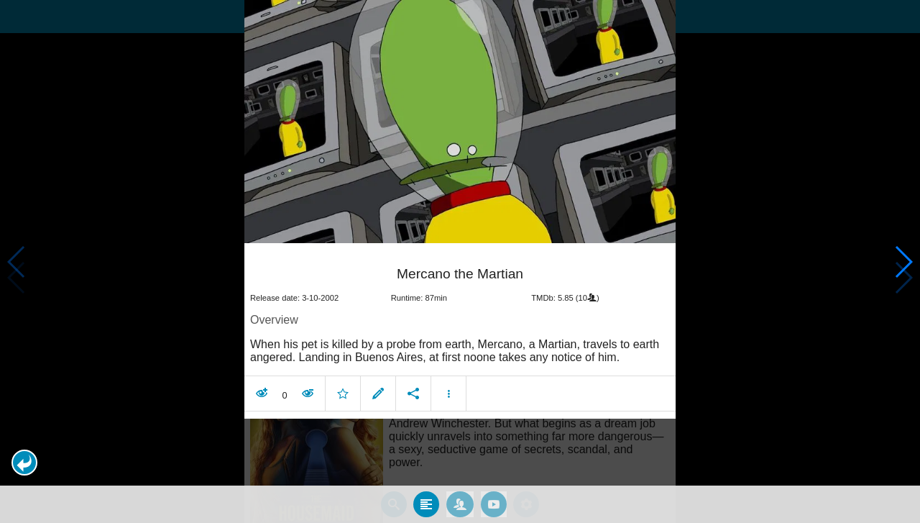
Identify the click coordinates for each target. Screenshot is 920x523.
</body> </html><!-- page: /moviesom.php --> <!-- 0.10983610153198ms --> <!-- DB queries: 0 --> (460, 261)
